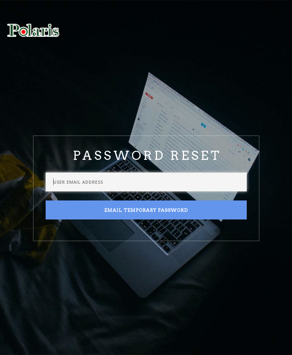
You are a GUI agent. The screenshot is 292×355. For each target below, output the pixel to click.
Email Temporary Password (146, 210)
